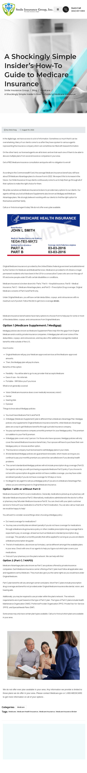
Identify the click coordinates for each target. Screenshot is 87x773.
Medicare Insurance (47, 711)
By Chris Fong (11, 130)
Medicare (21, 707)
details (56, 301)
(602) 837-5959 (78, 11)
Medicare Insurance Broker (66, 711)
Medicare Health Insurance (27, 711)
